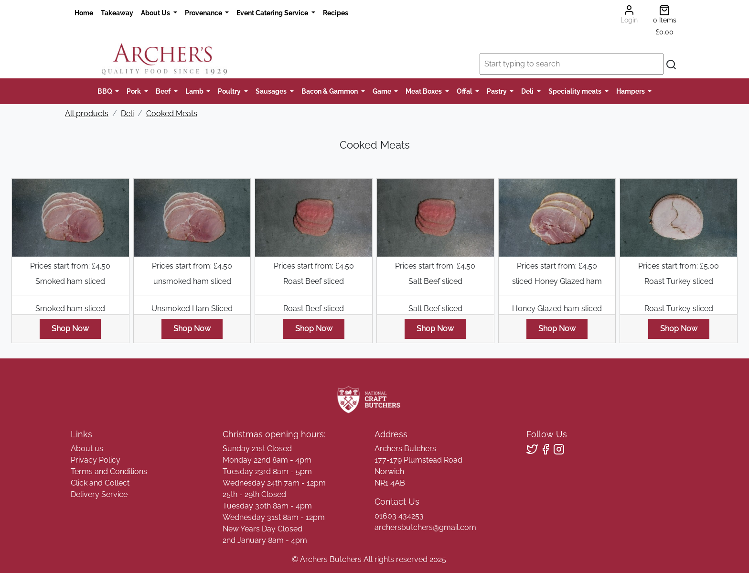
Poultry (230, 91)
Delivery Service (99, 494)
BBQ (105, 91)
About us (87, 448)
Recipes (335, 13)
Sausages (272, 91)
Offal (465, 91)
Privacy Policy (95, 460)
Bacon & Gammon (330, 91)
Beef (164, 91)
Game (383, 91)
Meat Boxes (424, 91)
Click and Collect (100, 482)
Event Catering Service (273, 13)
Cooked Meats (171, 113)
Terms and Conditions (109, 471)
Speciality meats (575, 91)
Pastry (497, 91)
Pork (134, 91)
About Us (156, 13)
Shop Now (70, 328)
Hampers (631, 91)
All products (86, 113)
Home (84, 13)
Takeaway (117, 13)
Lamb (195, 91)
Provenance (204, 13)
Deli (528, 91)
